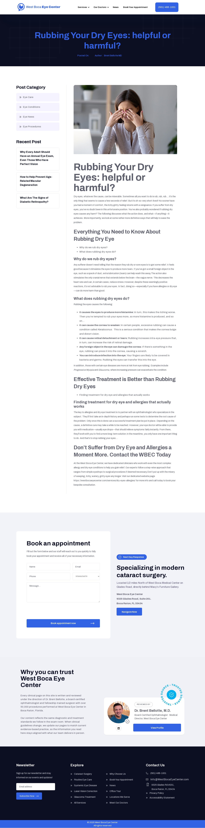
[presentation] (49, 609)
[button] (83, 7)
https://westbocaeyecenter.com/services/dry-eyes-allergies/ (104, 480)
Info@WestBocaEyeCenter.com (169, 782)
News (116, 7)
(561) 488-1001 (167, 7)
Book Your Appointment (135, 7)
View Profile (157, 728)
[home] (39, 7)
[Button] (37, 159)
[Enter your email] (35, 789)
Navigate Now (129, 612)
